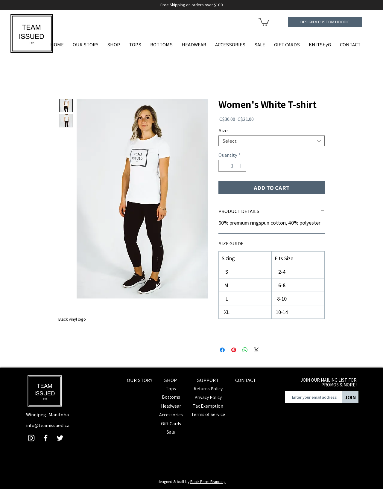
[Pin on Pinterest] (233, 350)
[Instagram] (31, 438)
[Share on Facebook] (222, 350)
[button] (264, 21)
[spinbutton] (232, 165)
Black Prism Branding (208, 481)
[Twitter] (60, 438)
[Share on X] (256, 350)
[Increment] (241, 165)
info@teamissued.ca (47, 425)
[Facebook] (45, 438)
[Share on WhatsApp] (245, 350)
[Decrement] (223, 165)
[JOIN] (350, 397)
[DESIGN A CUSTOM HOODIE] (325, 22)
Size (223, 130)
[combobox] (271, 140)
